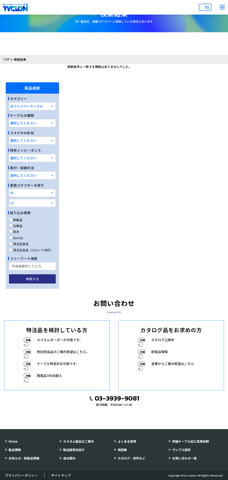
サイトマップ (61, 475)
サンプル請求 (181, 450)
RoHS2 (16, 238)
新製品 (15, 220)
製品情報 (15, 450)
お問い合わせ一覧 (184, 458)
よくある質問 (127, 441)
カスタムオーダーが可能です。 (59, 339)
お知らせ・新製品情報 (24, 458)
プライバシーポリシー (21, 475)
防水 (14, 232)
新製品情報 (159, 351)
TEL (207, 7)
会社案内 (69, 458)
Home (13, 441)
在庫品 (15, 226)
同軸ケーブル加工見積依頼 (190, 441)
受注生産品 (18, 244)
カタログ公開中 (162, 339)
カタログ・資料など (131, 458)
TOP (6, 59)
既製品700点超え (49, 375)
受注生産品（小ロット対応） (31, 250)
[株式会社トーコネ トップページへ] (15, 7)
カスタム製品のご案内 (78, 441)
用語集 (122, 450)
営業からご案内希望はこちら (172, 363)
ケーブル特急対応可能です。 (58, 363)
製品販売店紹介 (74, 450)
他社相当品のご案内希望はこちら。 (63, 351)
